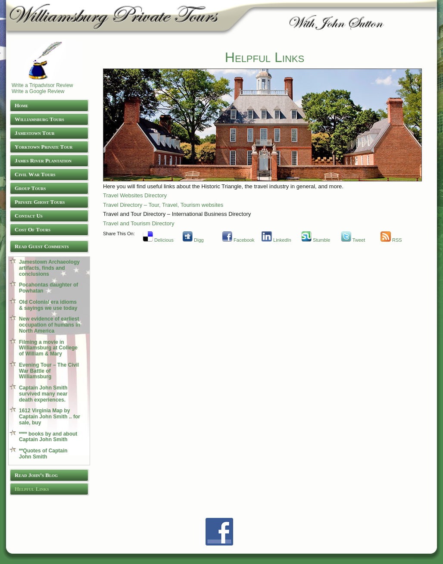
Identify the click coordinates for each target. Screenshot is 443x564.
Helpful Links (264, 57)
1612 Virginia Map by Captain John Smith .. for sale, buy (49, 417)
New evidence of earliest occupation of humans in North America (49, 325)
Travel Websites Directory (135, 195)
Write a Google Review (38, 91)
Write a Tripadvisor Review (42, 85)
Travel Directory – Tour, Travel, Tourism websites (163, 205)
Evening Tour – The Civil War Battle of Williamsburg (49, 371)
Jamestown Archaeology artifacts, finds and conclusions (49, 268)
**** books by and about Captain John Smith (48, 437)
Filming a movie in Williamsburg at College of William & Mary (48, 348)
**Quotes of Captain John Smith (43, 454)
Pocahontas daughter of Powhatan (48, 288)
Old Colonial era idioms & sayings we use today (48, 305)
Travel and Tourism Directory (138, 223)
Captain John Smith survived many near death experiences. (43, 394)
